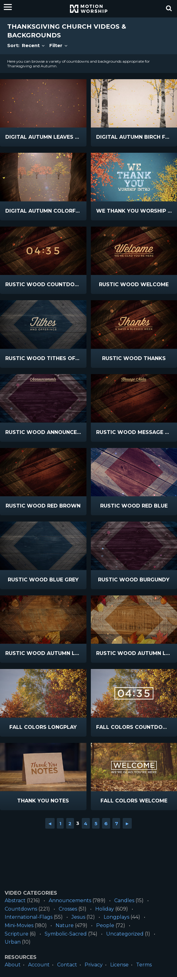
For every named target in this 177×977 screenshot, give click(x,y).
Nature (65, 925)
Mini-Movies (19, 925)
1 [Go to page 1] (60, 823)
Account (39, 965)
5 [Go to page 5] (96, 823)
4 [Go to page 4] (85, 823)
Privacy (94, 965)
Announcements (70, 900)
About (13, 965)
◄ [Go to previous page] (49, 823)
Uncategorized (125, 934)
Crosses (68, 909)
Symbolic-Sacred (66, 934)
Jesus (78, 917)
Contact (67, 965)
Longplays (116, 917)
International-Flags (28, 917)
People (105, 925)
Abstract (15, 900)
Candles (124, 900)
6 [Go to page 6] (106, 823)
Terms (144, 965)
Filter (58, 45)
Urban (13, 942)
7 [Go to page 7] (116, 823)
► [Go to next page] (127, 823)
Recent (34, 45)
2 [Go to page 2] (69, 823)
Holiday (104, 909)
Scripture (16, 934)
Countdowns (21, 909)
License (119, 965)
